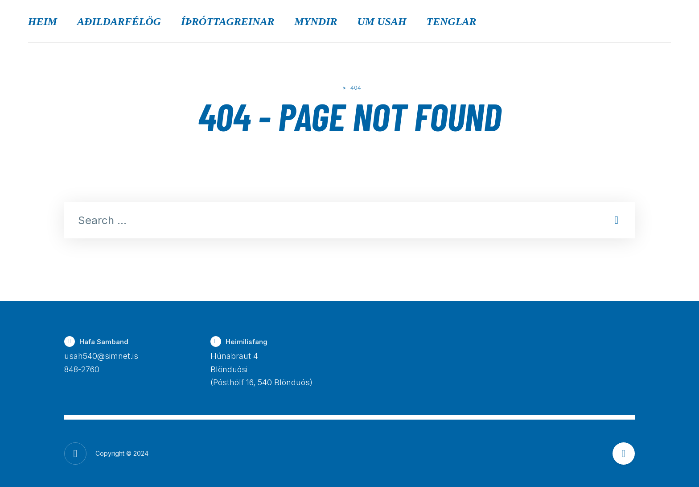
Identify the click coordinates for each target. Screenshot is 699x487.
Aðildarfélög (119, 21)
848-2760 (81, 369)
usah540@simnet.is (101, 356)
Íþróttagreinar (227, 21)
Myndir (316, 21)
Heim (42, 21)
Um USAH (382, 21)
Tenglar (452, 21)
